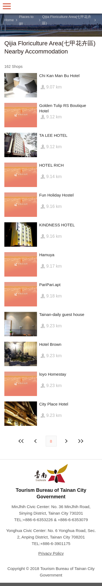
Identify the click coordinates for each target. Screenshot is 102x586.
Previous (66, 441)
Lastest (80, 441)
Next (36, 441)
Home (9, 20)
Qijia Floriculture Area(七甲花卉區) (66, 20)
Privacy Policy (51, 553)
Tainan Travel (51, 6)
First (21, 441)
